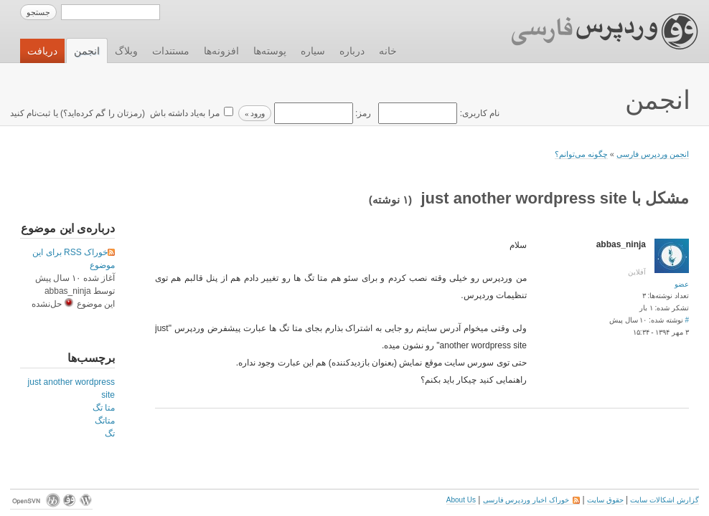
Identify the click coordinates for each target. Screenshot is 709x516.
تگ (110, 434)
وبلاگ (126, 51)
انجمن (87, 51)
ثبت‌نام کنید (30, 113)
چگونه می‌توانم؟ (581, 154)
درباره (352, 51)
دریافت (42, 51)
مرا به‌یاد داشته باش (183, 113)
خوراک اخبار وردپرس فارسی (531, 500)
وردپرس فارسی (591, 31)
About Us (461, 500)
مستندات (170, 51)
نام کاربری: (437, 113)
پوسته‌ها (269, 51)
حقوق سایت (605, 500)
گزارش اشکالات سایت (664, 500)
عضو (682, 284)
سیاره (313, 51)
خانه (388, 51)
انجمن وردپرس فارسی (652, 154)
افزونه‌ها (221, 51)
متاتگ (105, 421)
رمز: (321, 113)
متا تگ (104, 408)
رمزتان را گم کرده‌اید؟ (102, 113)
